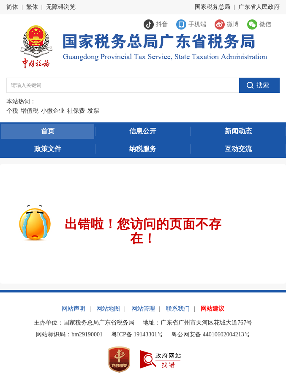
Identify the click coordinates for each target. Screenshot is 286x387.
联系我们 (178, 309)
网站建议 (212, 309)
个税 (12, 111)
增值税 (29, 111)
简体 (12, 7)
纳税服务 (142, 148)
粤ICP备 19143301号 (137, 334)
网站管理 (143, 309)
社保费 (76, 111)
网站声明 (73, 309)
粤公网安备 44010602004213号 (211, 334)
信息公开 (142, 131)
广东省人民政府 (259, 7)
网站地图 (108, 309)
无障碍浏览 (61, 7)
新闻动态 (238, 131)
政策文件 (47, 148)
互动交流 (238, 148)
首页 (47, 131)
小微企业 (53, 111)
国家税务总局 (212, 7)
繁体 (32, 7)
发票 (93, 111)
